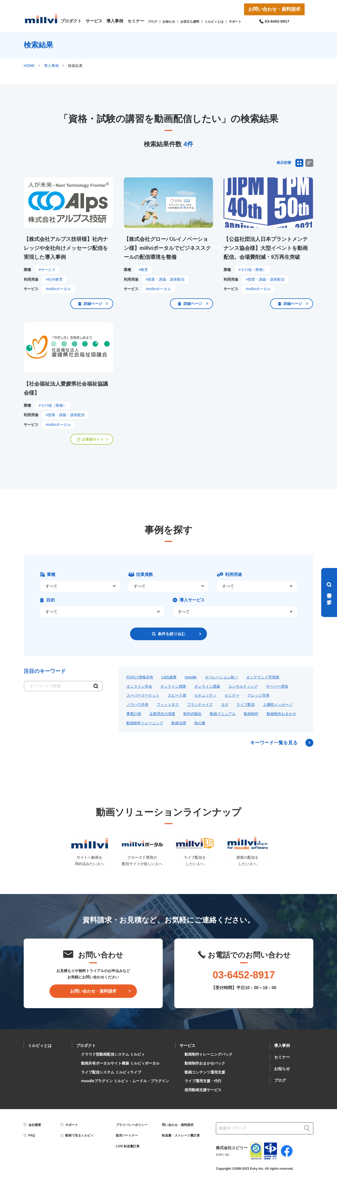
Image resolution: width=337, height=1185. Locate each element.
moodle (191, 677)
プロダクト (71, 21)
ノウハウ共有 (137, 704)
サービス (94, 21)
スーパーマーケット (143, 695)
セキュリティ (205, 695)
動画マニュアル (223, 714)
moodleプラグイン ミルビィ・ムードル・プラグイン (125, 1081)
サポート (235, 21)
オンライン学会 (139, 686)
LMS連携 (168, 677)
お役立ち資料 (189, 21)
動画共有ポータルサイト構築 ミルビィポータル (120, 1063)
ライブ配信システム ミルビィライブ (111, 1072)
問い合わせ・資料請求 (178, 1125)
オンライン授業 (173, 686)
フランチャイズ (200, 704)
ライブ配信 (245, 704)
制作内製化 (192, 714)
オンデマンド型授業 (262, 677)
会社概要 (34, 1125)
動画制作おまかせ (281, 714)
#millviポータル (58, 289)
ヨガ (224, 704)
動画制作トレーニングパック (208, 1054)
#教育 (143, 270)
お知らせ (168, 21)
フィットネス (168, 704)
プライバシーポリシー (131, 1125)
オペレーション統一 (221, 677)
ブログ (152, 21)
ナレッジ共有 (258, 695)
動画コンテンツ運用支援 (205, 1072)
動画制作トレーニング (144, 723)
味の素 (199, 723)
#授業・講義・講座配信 (165, 279)
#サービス (47, 270)
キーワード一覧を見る (274, 742)
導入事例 (114, 21)
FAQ (31, 1135)
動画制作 (251, 714)
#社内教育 (54, 279)
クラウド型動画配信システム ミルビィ (113, 1054)
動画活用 (178, 723)
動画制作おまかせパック (205, 1063)
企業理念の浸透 (162, 714)
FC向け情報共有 (139, 677)
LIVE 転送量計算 (128, 1146)
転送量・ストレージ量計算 (181, 1135)
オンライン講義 (207, 686)
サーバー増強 (277, 686)
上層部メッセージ (278, 704)
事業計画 (133, 714)
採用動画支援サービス (203, 1090)
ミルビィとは (214, 21)
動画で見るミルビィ (79, 1135)
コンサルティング (243, 686)
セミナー (135, 21)
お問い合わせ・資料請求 (274, 9)
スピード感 (177, 695)
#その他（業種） (252, 270)
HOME (29, 66)
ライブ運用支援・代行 (203, 1081)
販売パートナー (127, 1135)
